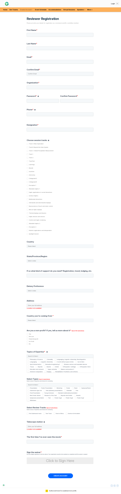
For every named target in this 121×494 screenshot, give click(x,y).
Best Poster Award (35, 395)
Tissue (32, 366)
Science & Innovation (74, 413)
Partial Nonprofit (33, 339)
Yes (30, 334)
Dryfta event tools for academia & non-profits (62, 491)
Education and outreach (37, 369)
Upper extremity (52, 369)
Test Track (49, 413)
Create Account (26, 10)
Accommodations (54, 10)
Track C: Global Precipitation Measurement (41, 150)
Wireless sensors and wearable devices (75, 364)
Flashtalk (69, 390)
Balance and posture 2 (67, 369)
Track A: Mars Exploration (36, 143)
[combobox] (60, 245)
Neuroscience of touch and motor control (41, 206)
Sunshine (31, 171)
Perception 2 (32, 227)
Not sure (31, 336)
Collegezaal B (33, 182)
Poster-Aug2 (58, 398)
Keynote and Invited (66, 395)
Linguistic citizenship (47, 362)
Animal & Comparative (36, 371)
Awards (49, 366)
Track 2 (31, 157)
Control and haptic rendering (37, 220)
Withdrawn (33, 400)
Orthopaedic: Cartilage (69, 366)
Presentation (33, 388)
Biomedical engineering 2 (52, 364)
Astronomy (32, 175)
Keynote (40, 366)
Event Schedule (40, 10)
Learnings (32, 164)
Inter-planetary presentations (54, 390)
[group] (60, 140)
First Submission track (35, 413)
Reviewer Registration (59, 22)
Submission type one (36, 390)
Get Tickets (13, 10)
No (30, 344)
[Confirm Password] (76, 101)
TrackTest (32, 161)
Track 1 (31, 154)
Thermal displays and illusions (37, 213)
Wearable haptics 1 (34, 189)
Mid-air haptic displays (35, 209)
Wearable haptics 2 (34, 223)
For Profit (31, 341)
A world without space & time (65, 362)
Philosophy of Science (36, 359)
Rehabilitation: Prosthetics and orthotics (66, 371)
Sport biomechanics (35, 364)
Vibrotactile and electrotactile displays (40, 202)
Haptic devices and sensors (37, 216)
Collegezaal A (33, 178)
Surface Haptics (33, 195)
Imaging (49, 371)
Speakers (81, 10)
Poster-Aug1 (80, 398)
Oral (77, 390)
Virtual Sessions (69, 10)
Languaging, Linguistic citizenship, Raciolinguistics (71, 359)
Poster (68, 388)
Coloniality (50, 359)
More (89, 10)
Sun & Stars (81, 362)
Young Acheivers (49, 393)
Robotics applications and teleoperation (40, 230)
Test (49, 398)
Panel (75, 388)
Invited (57, 366)
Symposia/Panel (86, 388)
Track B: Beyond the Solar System (38, 147)
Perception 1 (32, 185)
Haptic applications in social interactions (40, 192)
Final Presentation (35, 393)
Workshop (59, 388)
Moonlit (31, 168)
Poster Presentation (46, 388)
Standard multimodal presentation (67, 393)
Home (5, 10)
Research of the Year (51, 395)
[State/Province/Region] (60, 260)
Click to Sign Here (60, 460)
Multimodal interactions (35, 199)
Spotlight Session (34, 234)
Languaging (33, 362)
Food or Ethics (60, 413)
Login (113, 4)
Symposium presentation (37, 398)
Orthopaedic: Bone (85, 366)
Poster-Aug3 (69, 398)
